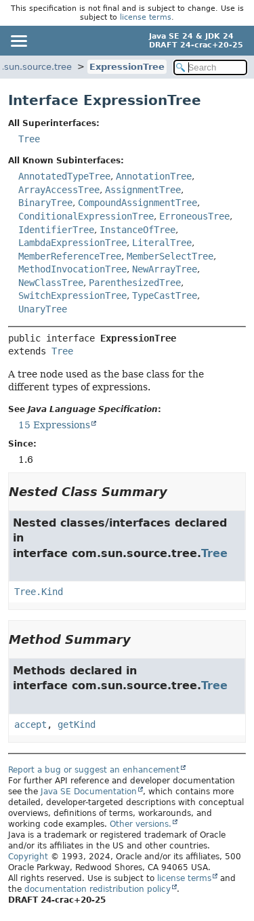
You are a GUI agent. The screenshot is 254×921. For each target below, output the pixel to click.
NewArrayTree (164, 269)
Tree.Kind (38, 591)
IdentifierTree (56, 229)
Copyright (28, 856)
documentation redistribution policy (97, 889)
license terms (145, 17)
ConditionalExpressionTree (86, 216)
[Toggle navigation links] (18, 40)
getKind (77, 724)
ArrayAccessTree (59, 189)
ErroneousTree (194, 216)
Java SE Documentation (89, 791)
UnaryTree (42, 309)
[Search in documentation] (210, 67)
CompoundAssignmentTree (137, 202)
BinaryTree (45, 202)
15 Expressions (54, 424)
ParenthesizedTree (135, 282)
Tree (29, 139)
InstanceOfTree (137, 229)
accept (30, 724)
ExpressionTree (127, 67)
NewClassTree (50, 282)
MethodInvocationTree (72, 269)
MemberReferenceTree (69, 256)
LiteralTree (162, 242)
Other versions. (140, 824)
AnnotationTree (154, 176)
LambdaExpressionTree (72, 242)
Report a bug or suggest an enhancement (93, 770)
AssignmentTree (143, 189)
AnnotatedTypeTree (64, 176)
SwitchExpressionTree (72, 295)
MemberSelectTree (170, 256)
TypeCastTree (164, 295)
